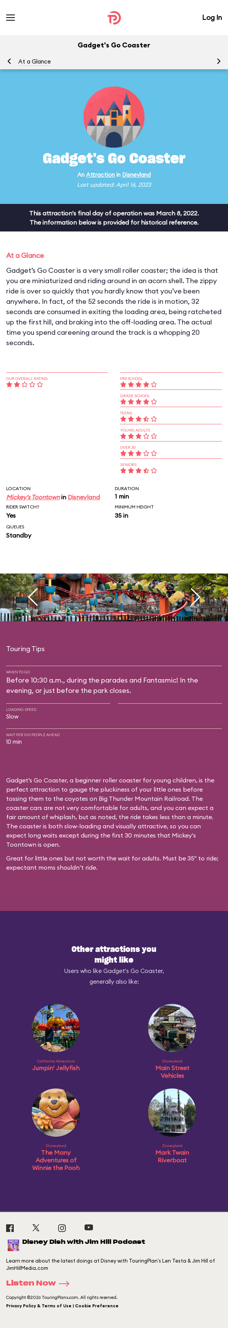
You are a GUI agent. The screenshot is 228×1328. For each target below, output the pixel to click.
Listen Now (40, 1283)
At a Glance (34, 61)
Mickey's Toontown (33, 497)
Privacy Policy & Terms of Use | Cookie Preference (62, 1305)
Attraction (100, 174)
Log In (212, 17)
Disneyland (136, 174)
